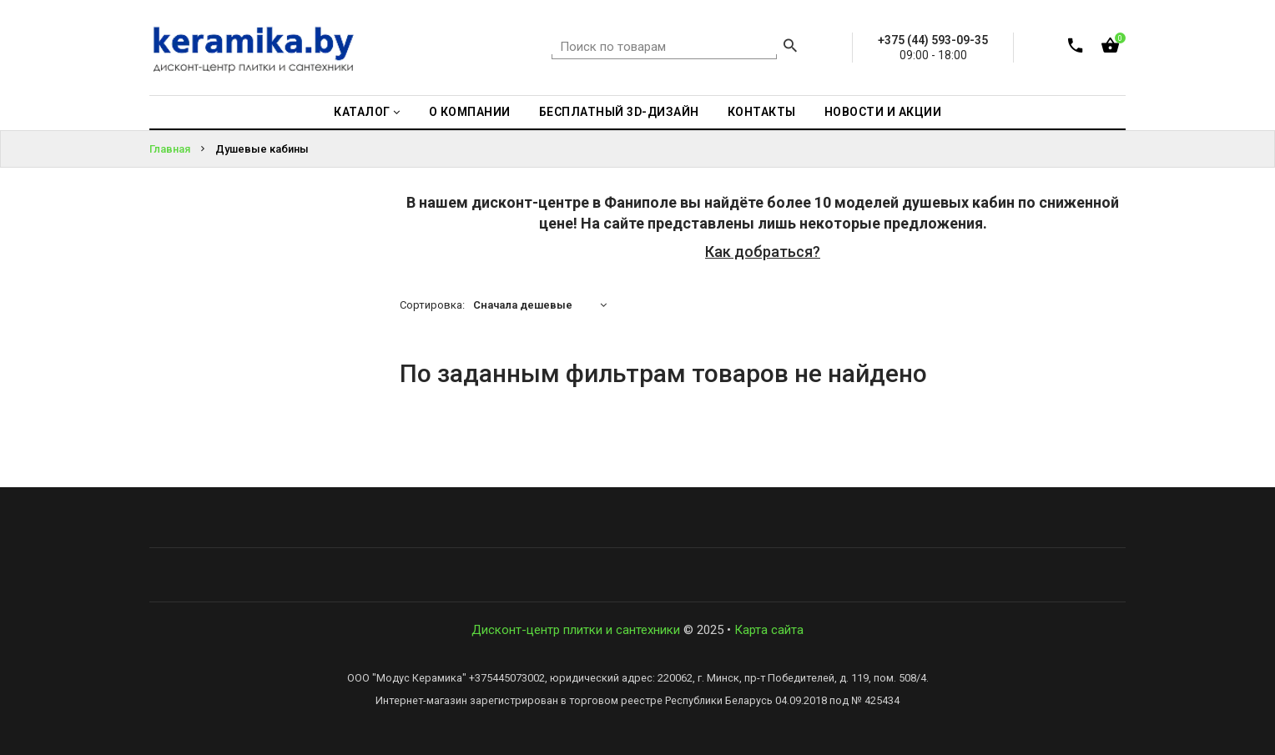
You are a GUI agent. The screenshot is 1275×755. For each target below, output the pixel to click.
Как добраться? (762, 251)
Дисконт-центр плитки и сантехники (575, 629)
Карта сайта (769, 629)
